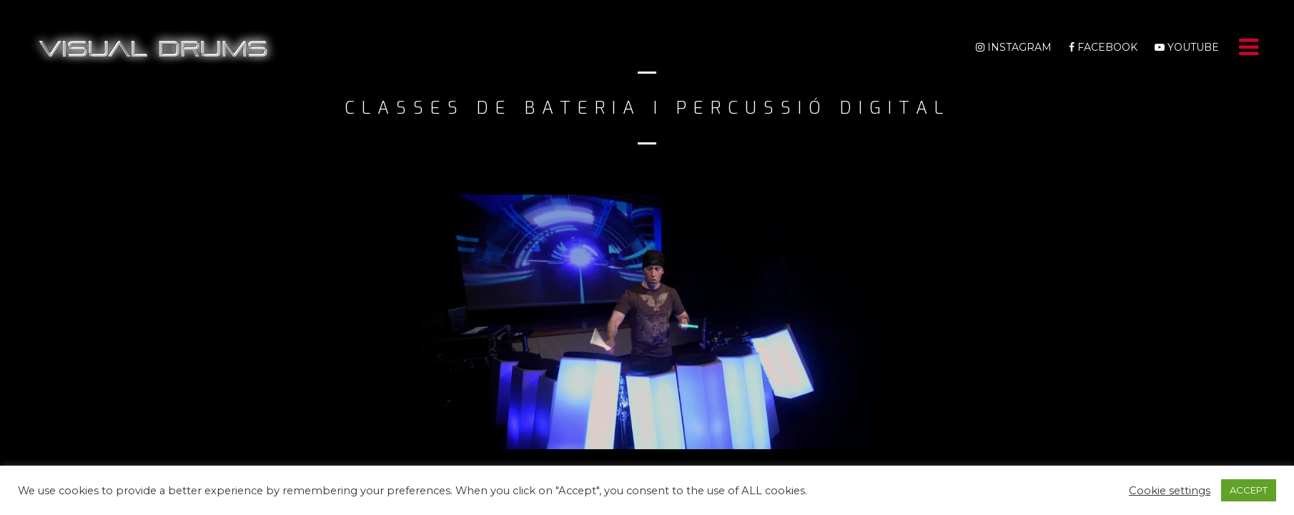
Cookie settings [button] (1169, 490)
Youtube (1187, 47)
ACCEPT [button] (1249, 490)
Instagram (1014, 47)
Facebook (1103, 47)
